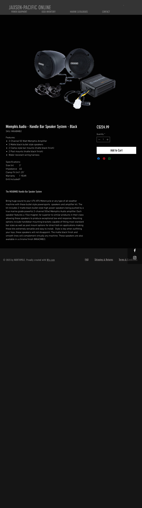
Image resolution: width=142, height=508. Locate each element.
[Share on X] (115, 158)
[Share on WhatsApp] (109, 158)
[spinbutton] (103, 139)
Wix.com (51, 260)
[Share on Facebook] (98, 158)
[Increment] (108, 139)
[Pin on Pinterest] (104, 158)
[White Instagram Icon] (135, 257)
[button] (124, 5)
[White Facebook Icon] (135, 250)
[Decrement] (99, 139)
